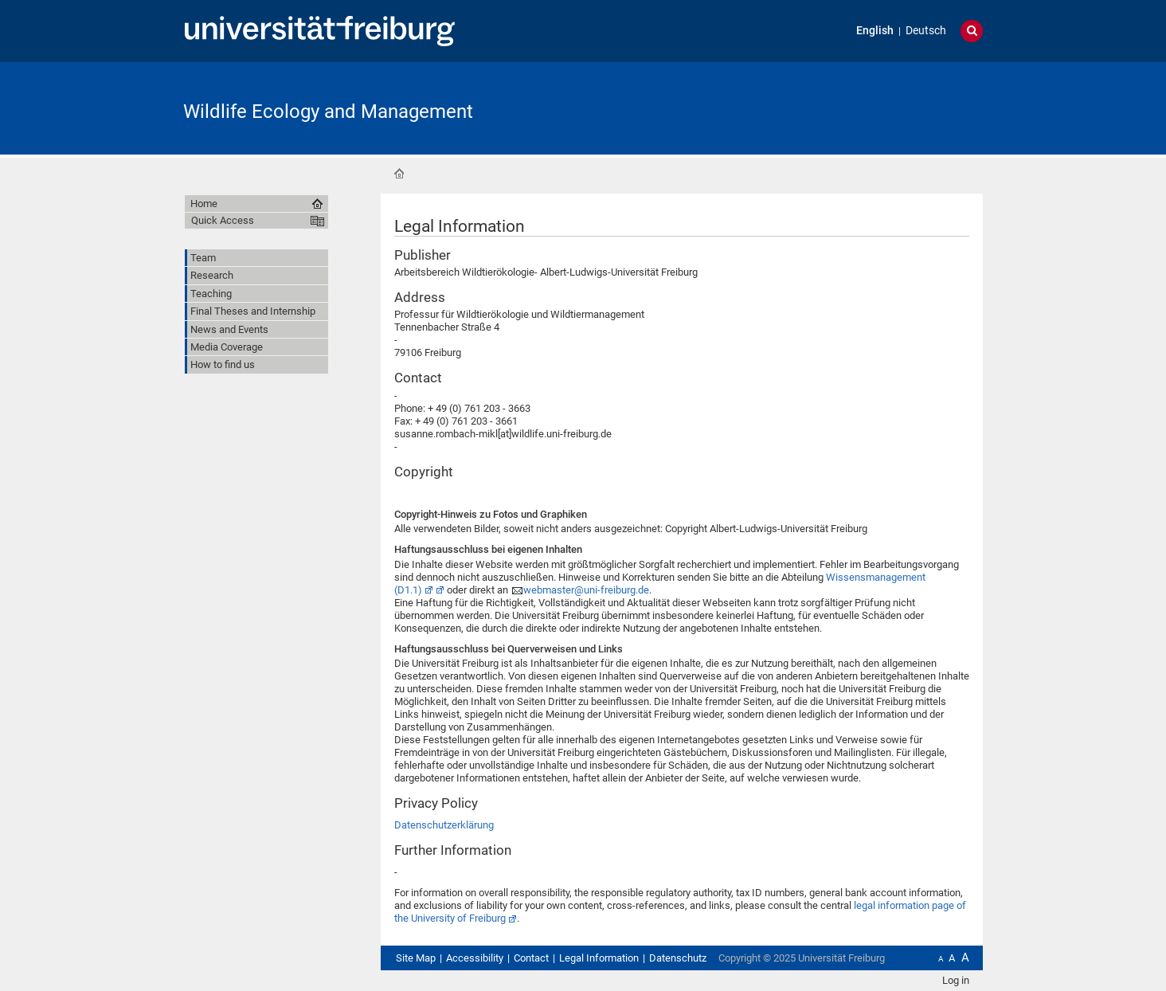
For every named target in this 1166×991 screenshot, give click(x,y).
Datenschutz (677, 958)
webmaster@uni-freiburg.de (586, 590)
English (875, 30)
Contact (531, 958)
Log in (955, 980)
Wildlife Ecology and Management (328, 111)
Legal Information (599, 958)
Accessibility (474, 958)
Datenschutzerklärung (444, 825)
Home (399, 173)
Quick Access (222, 220)
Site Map (416, 958)
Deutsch (926, 30)
